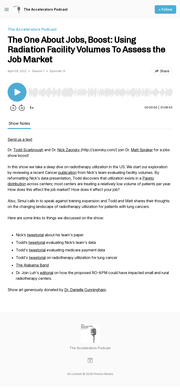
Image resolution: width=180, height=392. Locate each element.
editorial (46, 272)
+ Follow (165, 9)
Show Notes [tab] (19, 123)
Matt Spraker (142, 149)
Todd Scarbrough (28, 149)
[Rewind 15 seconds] (13, 107)
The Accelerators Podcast (46, 9)
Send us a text (20, 139)
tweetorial (35, 235)
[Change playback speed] (31, 107)
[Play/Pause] (17, 92)
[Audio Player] (100, 91)
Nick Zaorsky (69, 149)
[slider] (100, 92)
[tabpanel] (90, 217)
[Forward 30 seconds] (21, 107)
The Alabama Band (32, 265)
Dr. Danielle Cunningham (85, 289)
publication (67, 172)
